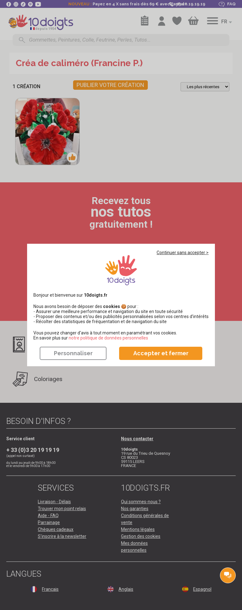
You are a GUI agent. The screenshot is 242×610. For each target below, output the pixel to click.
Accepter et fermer (160, 353)
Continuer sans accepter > (183, 252)
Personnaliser (73, 353)
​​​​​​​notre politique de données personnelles (108, 337)
